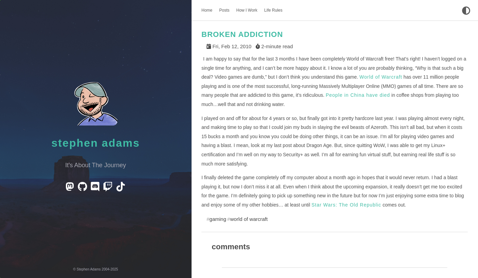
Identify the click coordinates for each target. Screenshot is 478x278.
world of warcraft (249, 219)
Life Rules (273, 10)
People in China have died (358, 95)
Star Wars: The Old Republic (346, 205)
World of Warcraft (381, 77)
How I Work (246, 10)
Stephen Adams (96, 143)
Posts (224, 10)
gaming (217, 219)
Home (206, 10)
